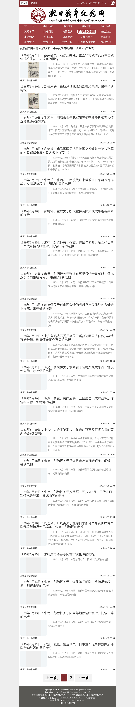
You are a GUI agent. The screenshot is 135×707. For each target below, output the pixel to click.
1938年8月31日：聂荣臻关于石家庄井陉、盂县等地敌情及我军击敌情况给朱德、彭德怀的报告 (67, 57)
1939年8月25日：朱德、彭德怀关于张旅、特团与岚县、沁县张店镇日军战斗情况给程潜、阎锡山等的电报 (67, 244)
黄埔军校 (48, 36)
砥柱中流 (29, 42)
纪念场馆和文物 (86, 42)
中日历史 (48, 26)
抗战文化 (106, 42)
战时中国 (87, 26)
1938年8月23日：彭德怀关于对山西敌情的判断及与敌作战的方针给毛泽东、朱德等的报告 (67, 306)
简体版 (23, 3)
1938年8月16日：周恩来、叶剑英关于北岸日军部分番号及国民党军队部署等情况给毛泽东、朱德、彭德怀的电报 (67, 525)
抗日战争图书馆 (86, 31)
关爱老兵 (67, 31)
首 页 (29, 26)
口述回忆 (48, 31)
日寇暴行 (67, 36)
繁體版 (34, 3)
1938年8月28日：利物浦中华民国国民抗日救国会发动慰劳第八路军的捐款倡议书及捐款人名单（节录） (67, 150)
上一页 (51, 677)
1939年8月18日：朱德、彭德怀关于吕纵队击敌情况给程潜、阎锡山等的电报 (67, 462)
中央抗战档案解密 (63, 48)
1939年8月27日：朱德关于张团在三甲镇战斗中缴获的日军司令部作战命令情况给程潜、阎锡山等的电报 (67, 181)
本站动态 (29, 36)
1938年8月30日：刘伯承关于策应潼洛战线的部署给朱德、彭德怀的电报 (67, 88)
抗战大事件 (86, 36)
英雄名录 (29, 31)
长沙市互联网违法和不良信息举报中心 (85, 695)
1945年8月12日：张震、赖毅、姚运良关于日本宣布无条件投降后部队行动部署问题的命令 (67, 646)
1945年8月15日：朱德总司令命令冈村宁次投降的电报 (57, 554)
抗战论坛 (67, 42)
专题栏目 (106, 36)
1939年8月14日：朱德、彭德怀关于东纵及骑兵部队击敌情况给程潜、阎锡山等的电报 (65, 583)
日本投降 (67, 26)
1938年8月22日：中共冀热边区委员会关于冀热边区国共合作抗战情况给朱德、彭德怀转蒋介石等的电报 (67, 337)
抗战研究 (48, 42)
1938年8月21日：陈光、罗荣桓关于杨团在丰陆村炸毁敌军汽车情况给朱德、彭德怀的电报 (67, 369)
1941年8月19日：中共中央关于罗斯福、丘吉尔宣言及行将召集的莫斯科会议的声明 (67, 431)
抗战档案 (45, 48)
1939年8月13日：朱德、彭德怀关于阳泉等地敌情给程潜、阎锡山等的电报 (67, 614)
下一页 (83, 677)
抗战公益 (106, 31)
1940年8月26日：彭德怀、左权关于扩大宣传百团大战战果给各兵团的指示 (67, 213)
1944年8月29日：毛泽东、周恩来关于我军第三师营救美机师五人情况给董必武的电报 (67, 119)
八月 (78, 48)
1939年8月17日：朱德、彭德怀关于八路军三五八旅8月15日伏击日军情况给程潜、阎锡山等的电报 (66, 493)
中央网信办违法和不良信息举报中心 (48, 695)
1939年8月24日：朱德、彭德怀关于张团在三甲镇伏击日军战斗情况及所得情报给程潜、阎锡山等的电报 (67, 275)
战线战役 (106, 26)
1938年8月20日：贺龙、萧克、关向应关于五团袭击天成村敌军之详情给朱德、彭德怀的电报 (67, 400)
